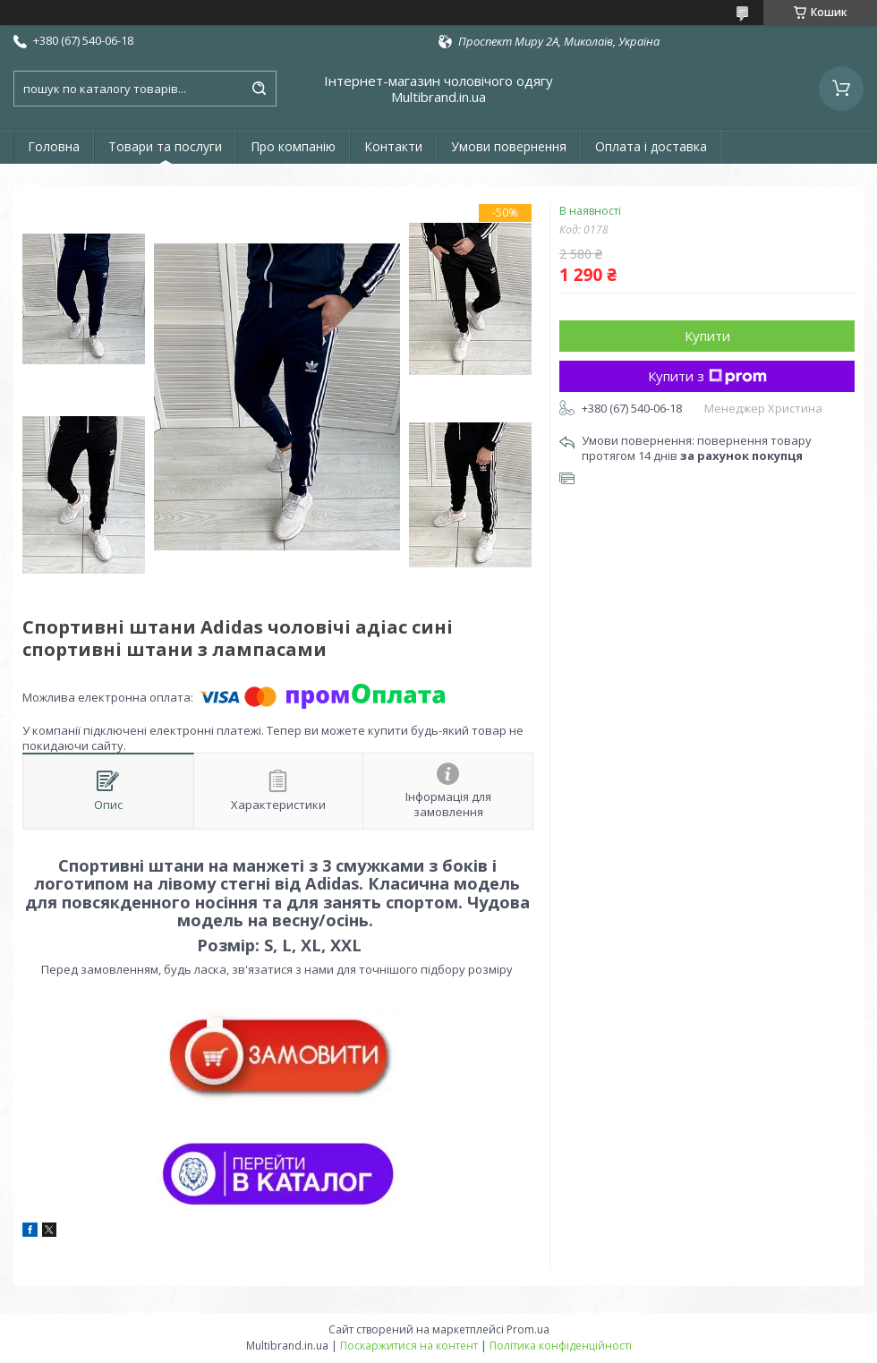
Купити (707, 336)
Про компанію (293, 146)
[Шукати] (259, 88)
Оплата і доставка (651, 146)
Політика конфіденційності (561, 1345)
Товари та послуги (165, 146)
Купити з (707, 376)
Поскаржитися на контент (409, 1345)
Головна (54, 146)
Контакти (393, 146)
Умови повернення (508, 146)
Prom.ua (528, 1329)
